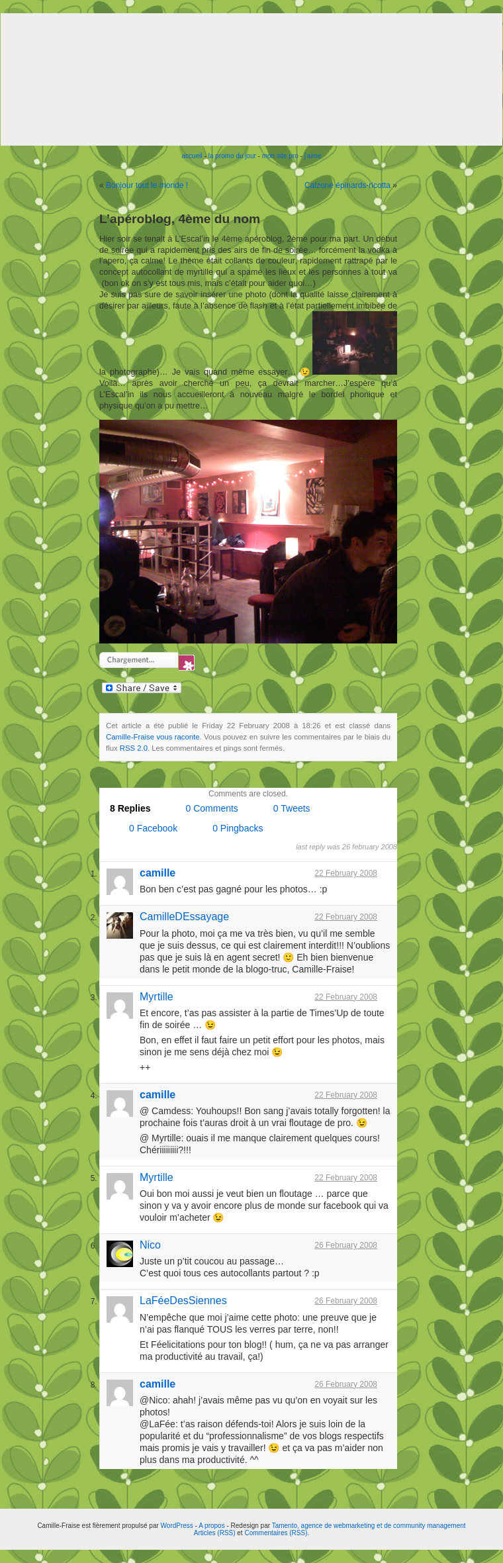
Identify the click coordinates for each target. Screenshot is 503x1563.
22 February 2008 (345, 873)
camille (157, 872)
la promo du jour (232, 156)
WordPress (177, 1525)
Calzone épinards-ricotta (347, 185)
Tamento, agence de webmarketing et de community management (369, 1525)
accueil (192, 156)
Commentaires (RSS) (275, 1533)
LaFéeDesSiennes (183, 1300)
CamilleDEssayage (184, 916)
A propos (212, 1525)
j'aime (313, 156)
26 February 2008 (345, 1245)
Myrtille (156, 996)
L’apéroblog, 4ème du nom (179, 219)
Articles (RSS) (215, 1533)
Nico (150, 1245)
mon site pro (280, 156)
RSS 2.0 (134, 748)
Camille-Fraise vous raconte (153, 737)
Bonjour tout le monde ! (147, 185)
